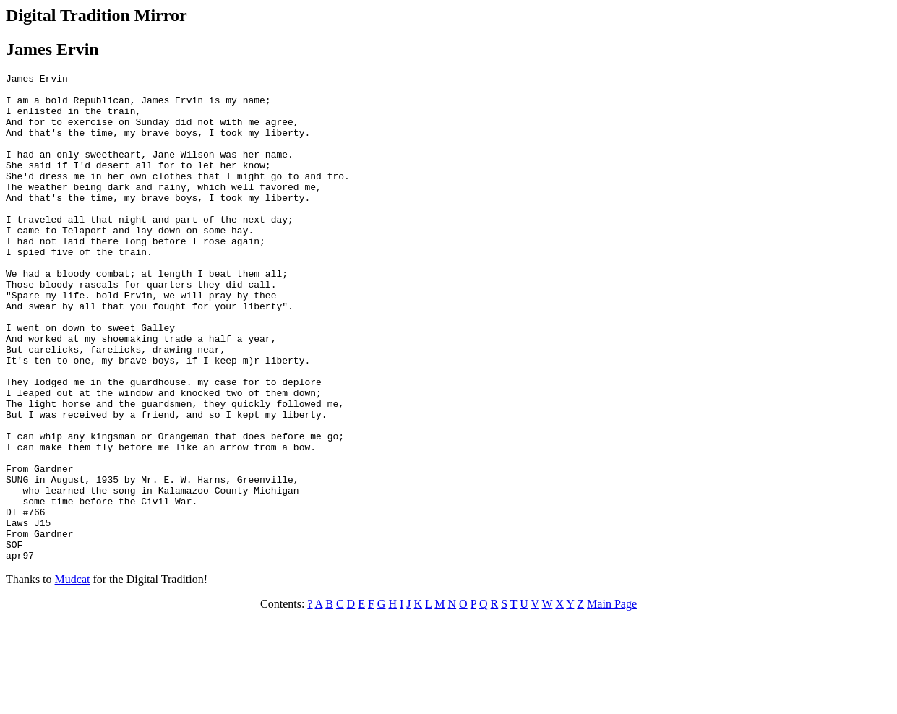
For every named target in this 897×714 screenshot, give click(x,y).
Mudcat (72, 677)
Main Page (612, 701)
